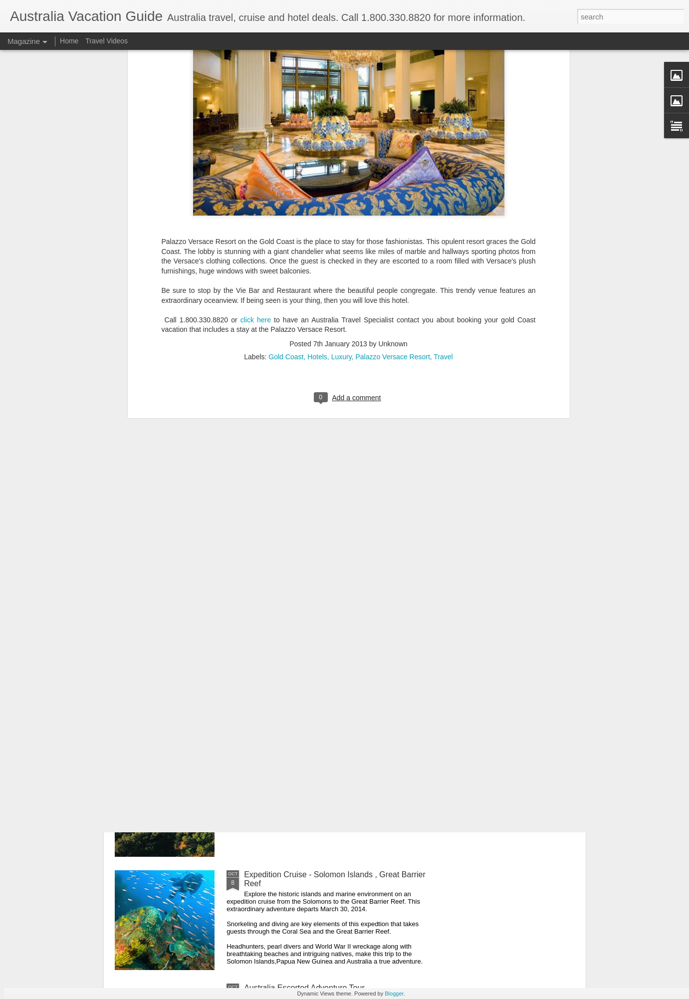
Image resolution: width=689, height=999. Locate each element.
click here (255, 206)
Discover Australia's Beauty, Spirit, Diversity (321, 761)
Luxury (341, 243)
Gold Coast (285, 243)
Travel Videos (106, 41)
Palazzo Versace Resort (392, 243)
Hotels (317, 243)
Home (69, 41)
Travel (443, 243)
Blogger (394, 994)
